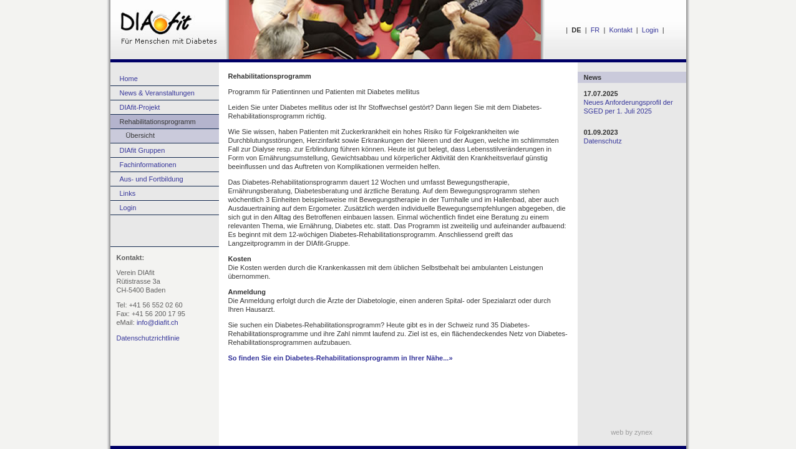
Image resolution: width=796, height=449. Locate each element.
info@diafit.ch (157, 322)
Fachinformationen (148, 164)
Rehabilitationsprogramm (158, 121)
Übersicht (132, 135)
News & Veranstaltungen (157, 93)
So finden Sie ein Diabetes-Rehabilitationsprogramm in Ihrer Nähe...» (340, 358)
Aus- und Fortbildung (151, 179)
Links (128, 193)
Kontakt (620, 30)
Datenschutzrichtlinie (148, 338)
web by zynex (632, 432)
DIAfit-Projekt (140, 107)
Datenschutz (603, 141)
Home (129, 78)
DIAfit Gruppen (142, 150)
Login (650, 30)
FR (595, 30)
